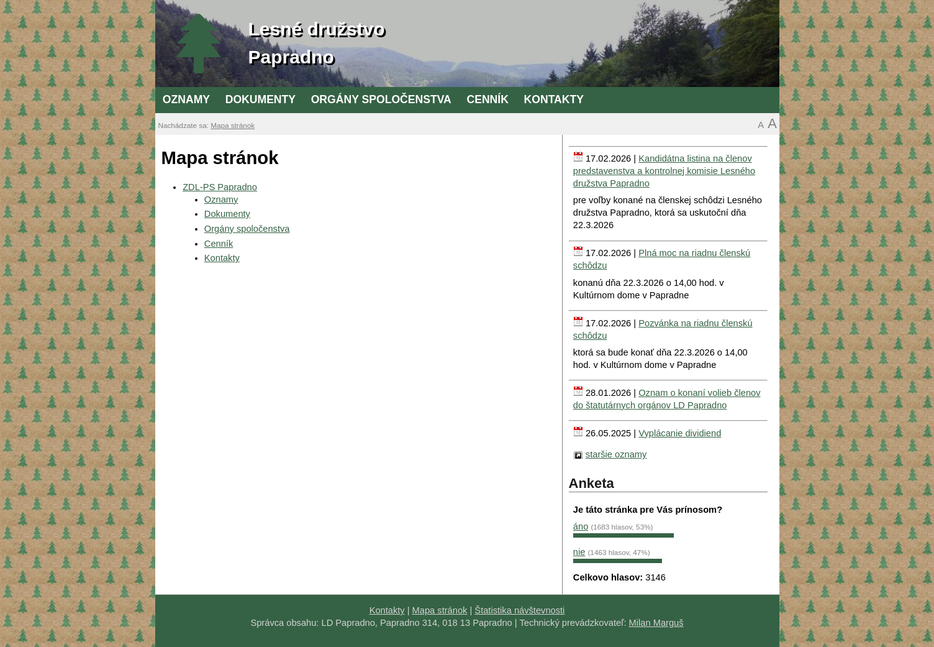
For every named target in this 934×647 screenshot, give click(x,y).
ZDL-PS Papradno (220, 187)
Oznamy (186, 99)
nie (579, 552)
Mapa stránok (233, 125)
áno (580, 526)
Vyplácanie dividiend (679, 433)
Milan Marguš (656, 623)
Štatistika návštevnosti (519, 610)
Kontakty (554, 99)
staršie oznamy (616, 454)
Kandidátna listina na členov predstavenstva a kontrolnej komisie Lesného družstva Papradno (664, 171)
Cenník (487, 99)
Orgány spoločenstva (381, 99)
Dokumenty (260, 99)
